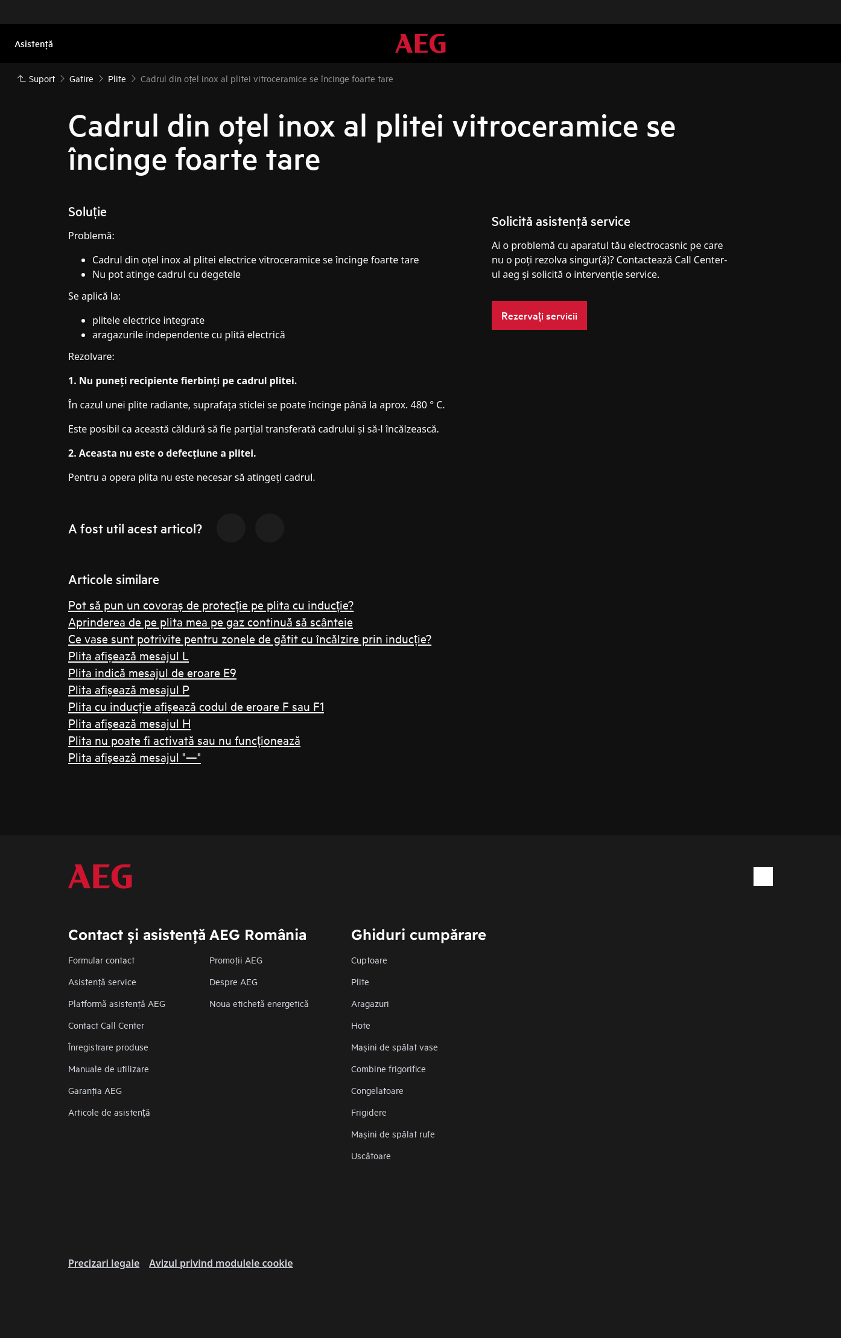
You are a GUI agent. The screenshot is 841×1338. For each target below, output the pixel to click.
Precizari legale (103, 1263)
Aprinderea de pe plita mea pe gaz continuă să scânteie (210, 621)
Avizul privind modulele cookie (221, 1263)
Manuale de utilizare (108, 1068)
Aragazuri (370, 1003)
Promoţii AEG (235, 959)
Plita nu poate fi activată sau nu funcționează (184, 739)
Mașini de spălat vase (394, 1046)
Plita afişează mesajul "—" (134, 756)
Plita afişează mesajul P (128, 688)
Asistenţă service (102, 981)
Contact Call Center (106, 1025)
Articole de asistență (109, 1112)
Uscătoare (371, 1155)
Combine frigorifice (388, 1068)
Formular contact (101, 959)
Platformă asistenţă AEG (116, 1003)
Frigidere (369, 1112)
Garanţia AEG (95, 1090)
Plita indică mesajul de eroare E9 (152, 672)
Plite (360, 981)
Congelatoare (377, 1090)
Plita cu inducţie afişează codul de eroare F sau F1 (196, 705)
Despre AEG (233, 981)
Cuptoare (369, 959)
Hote (360, 1025)
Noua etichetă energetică (259, 1003)
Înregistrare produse (108, 1046)
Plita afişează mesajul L (128, 655)
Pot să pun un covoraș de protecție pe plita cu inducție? (211, 604)
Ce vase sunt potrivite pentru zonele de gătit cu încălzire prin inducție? (249, 638)
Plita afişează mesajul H (129, 722)
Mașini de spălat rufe (393, 1133)
